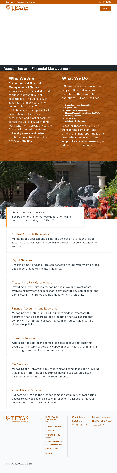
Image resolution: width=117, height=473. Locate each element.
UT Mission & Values (53, 426)
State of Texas (51, 449)
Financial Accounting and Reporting (34, 308)
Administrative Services (27, 390)
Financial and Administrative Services (20, 2)
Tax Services (20, 364)
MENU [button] (105, 8)
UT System (49, 431)
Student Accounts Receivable (30, 234)
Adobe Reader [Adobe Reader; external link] (97, 425)
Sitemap (48, 453)
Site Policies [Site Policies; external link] (76, 421)
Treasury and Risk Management (32, 282)
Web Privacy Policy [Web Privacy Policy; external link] (78, 425)
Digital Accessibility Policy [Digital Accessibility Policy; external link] (101, 421)
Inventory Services (24, 338)
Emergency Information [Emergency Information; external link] (100, 417)
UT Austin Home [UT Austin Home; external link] (77, 417)
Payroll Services (22, 260)
